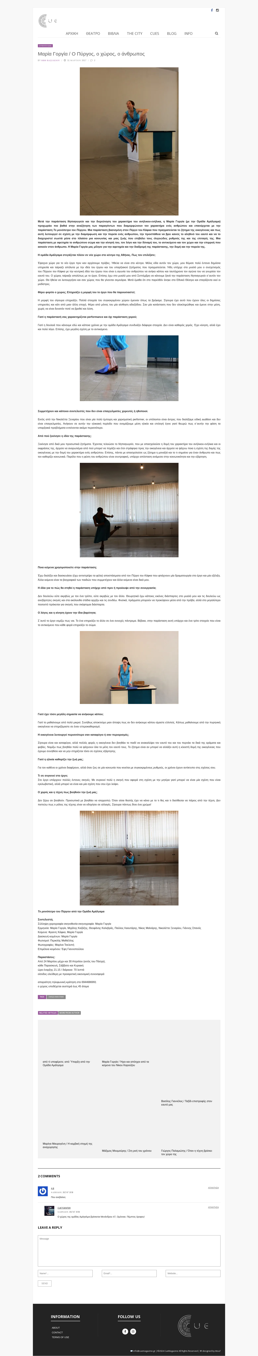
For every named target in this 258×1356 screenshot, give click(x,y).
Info (188, 33)
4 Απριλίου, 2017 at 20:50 (62, 1192)
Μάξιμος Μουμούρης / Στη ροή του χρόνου (127, 1150)
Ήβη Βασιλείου (50, 60)
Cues (154, 33)
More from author (69, 1012)
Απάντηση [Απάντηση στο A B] (213, 1188)
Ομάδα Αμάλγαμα (56, 997)
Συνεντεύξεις (45, 46)
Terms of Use (60, 1337)
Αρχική (72, 33)
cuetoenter (64, 1207)
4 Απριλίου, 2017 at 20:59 (69, 1212)
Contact (57, 1332)
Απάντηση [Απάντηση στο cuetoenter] (213, 1207)
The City (134, 33)
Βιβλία (113, 33)
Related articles (48, 1012)
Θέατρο (93, 33)
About (56, 1327)
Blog (172, 33)
